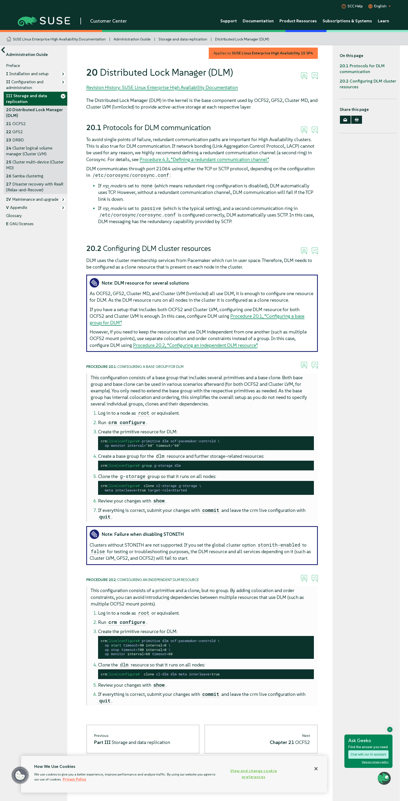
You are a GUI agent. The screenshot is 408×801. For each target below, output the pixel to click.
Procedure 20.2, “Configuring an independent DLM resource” (195, 345)
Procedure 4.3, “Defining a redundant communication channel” (204, 159)
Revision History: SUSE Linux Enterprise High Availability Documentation (162, 87)
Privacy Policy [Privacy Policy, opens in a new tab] (74, 779)
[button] (20, 775)
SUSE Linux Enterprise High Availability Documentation (59, 39)
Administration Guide (132, 39)
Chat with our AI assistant (368, 754)
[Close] (316, 768)
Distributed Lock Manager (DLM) (242, 39)
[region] (174, 774)
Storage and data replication (183, 39)
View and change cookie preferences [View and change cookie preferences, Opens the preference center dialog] (253, 773)
